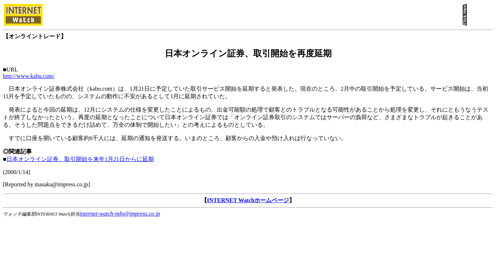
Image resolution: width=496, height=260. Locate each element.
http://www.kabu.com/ (29, 76)
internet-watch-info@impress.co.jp (119, 214)
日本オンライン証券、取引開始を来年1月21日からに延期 (80, 159)
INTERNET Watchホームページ (248, 200)
